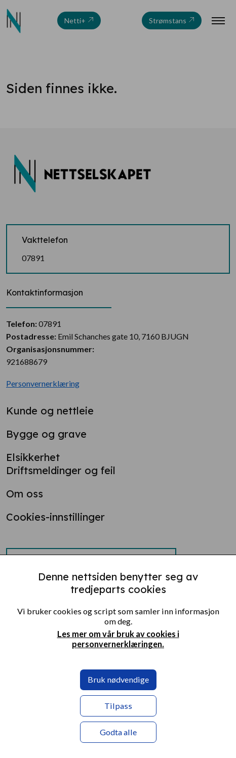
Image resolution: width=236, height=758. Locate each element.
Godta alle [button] (118, 732)
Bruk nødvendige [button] (118, 679)
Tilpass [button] (118, 705)
